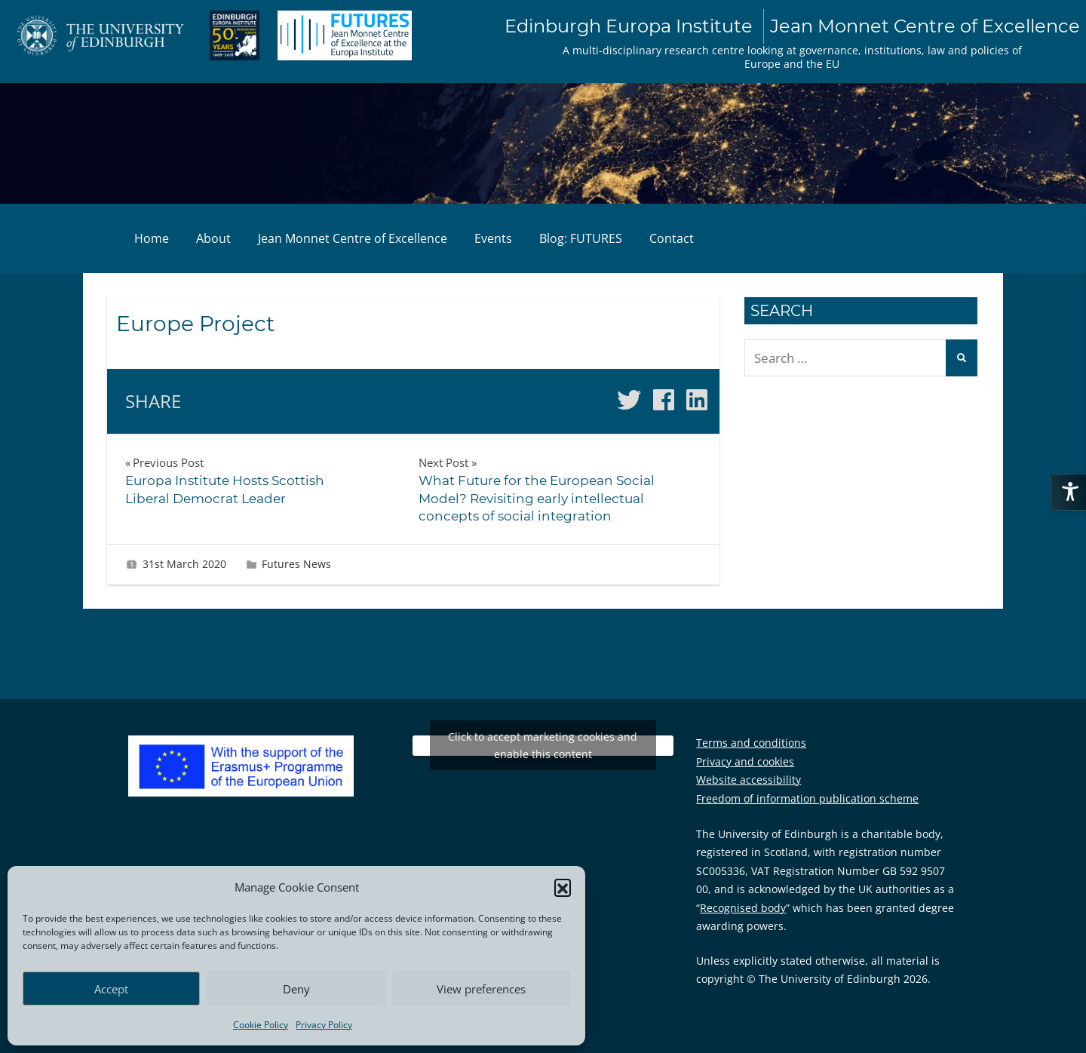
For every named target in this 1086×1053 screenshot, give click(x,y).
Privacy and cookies (745, 761)
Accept (111, 988)
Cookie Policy (260, 1024)
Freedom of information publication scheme (807, 798)
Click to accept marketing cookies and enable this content (542, 745)
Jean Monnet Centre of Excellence (352, 238)
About (213, 238)
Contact (671, 238)
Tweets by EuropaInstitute (543, 745)
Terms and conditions (751, 742)
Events (493, 238)
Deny (296, 988)
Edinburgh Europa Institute (792, 26)
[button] (562, 887)
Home (151, 238)
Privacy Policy (324, 1024)
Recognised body (743, 908)
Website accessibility (748, 779)
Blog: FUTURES (580, 238)
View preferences (481, 988)
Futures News (296, 564)
